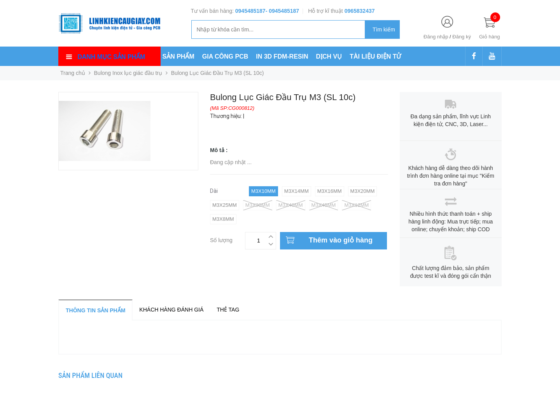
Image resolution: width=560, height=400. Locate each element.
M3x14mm (296, 191)
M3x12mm (356, 205)
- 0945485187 (282, 11)
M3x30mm (257, 205)
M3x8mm (223, 219)
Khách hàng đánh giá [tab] (171, 309)
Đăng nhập (436, 37)
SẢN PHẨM (178, 56)
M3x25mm (224, 205)
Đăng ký (461, 37)
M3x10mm (263, 191)
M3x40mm (290, 205)
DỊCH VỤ (329, 56)
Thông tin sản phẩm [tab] (95, 310)
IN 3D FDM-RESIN (282, 56)
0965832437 (360, 11)
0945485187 (250, 11)
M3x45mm (323, 205)
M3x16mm (329, 191)
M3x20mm (362, 191)
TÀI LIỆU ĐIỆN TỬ (375, 56)
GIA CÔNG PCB (225, 56)
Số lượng (221, 239)
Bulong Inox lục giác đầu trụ (128, 73)
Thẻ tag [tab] (228, 309)
